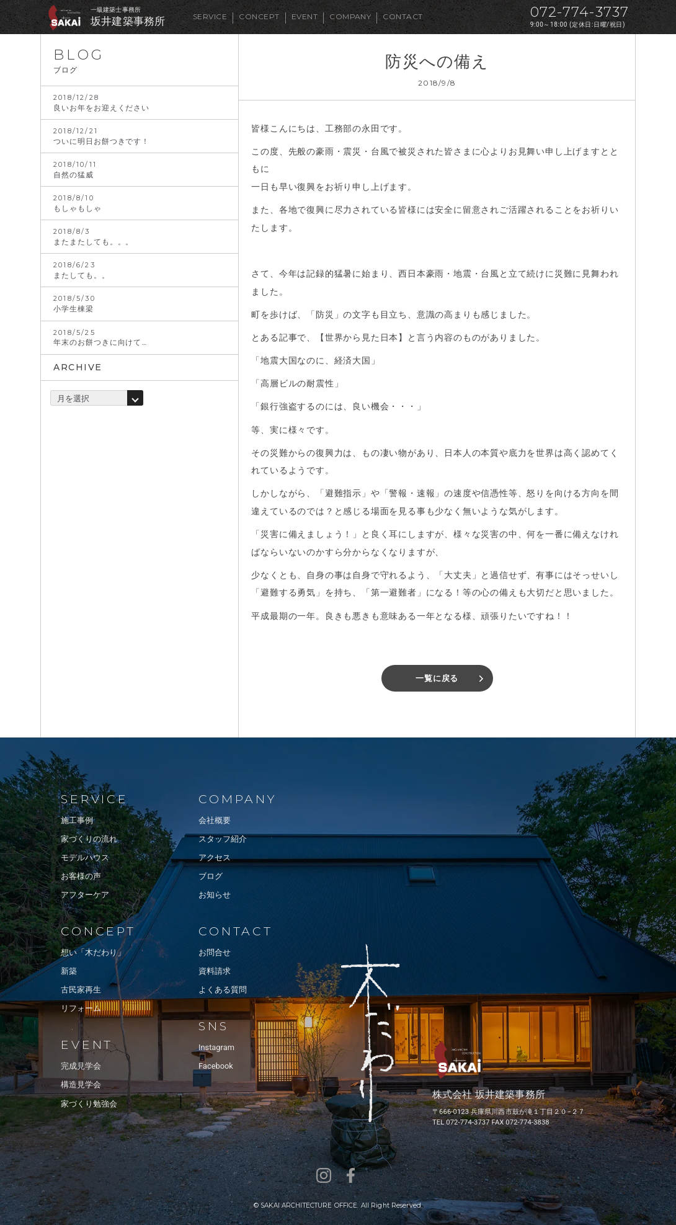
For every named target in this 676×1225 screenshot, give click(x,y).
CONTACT (402, 16)
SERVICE (210, 16)
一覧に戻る (437, 678)
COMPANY (350, 16)
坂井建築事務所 (128, 21)
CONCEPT (259, 16)
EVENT (304, 16)
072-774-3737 (579, 12)
